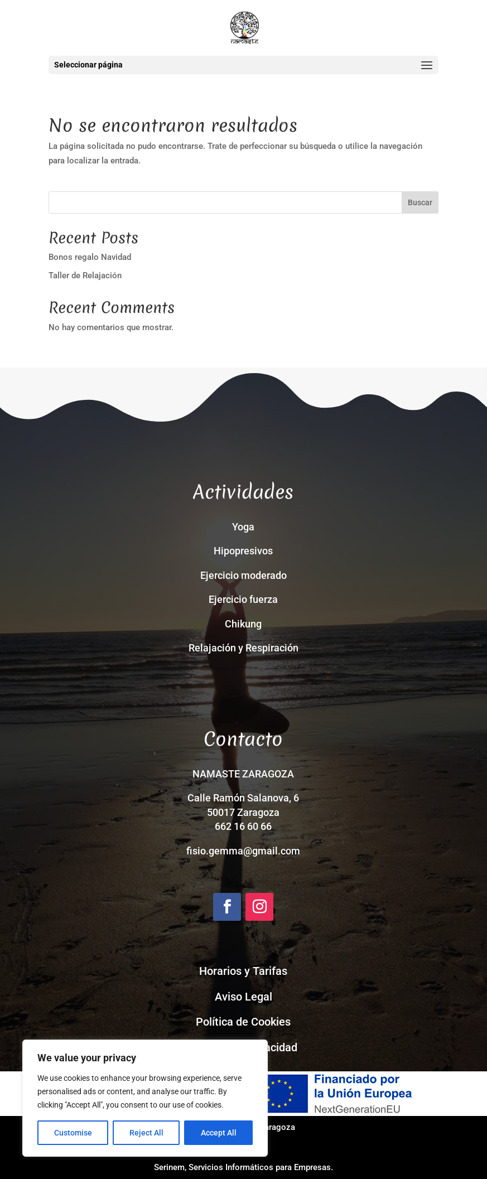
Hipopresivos (243, 551)
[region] (145, 1098)
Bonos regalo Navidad (90, 257)
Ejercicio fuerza (243, 599)
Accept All (219, 1132)
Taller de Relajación (85, 275)
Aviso (230, 996)
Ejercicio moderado (243, 575)
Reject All (146, 1132)
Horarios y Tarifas (243, 971)
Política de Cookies (243, 1021)
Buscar (420, 202)
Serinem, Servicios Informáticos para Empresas (242, 1167)
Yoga (243, 527)
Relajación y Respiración (243, 648)
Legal (258, 996)
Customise (73, 1132)
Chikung (243, 624)
